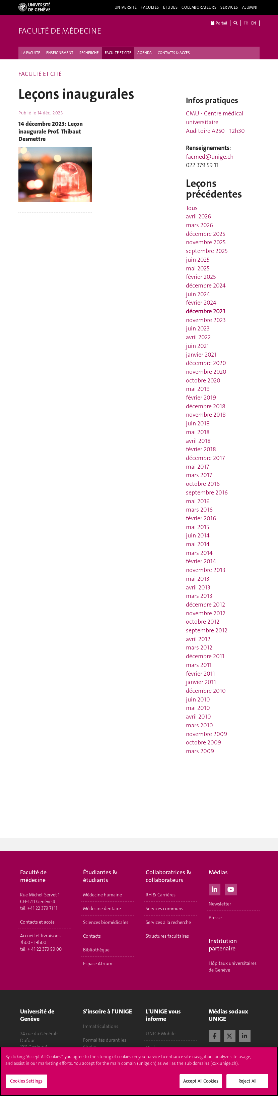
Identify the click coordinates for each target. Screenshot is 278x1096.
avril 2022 (198, 337)
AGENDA (144, 52)
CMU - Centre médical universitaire (215, 117)
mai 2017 (197, 467)
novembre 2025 (205, 242)
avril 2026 (198, 216)
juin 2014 (198, 535)
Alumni (250, 7)
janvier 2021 (201, 355)
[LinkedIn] (214, 888)
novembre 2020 (206, 372)
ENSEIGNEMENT (59, 52)
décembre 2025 (205, 234)
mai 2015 (197, 527)
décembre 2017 (205, 458)
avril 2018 (198, 441)
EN (253, 23)
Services (229, 7)
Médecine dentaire (102, 908)
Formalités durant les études (104, 1043)
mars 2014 (199, 553)
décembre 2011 (205, 656)
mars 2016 (199, 510)
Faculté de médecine (59, 30)
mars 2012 (199, 647)
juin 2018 (198, 423)
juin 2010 (198, 699)
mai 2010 (198, 708)
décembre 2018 (205, 406)
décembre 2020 (206, 363)
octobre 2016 (203, 484)
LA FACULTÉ (30, 52)
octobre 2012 (202, 622)
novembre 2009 (206, 734)
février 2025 (201, 277)
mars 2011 (199, 665)
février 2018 (201, 449)
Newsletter (220, 904)
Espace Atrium (97, 963)
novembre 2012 (205, 613)
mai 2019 (198, 389)
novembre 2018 (206, 415)
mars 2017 (199, 475)
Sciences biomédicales (105, 922)
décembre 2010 (206, 691)
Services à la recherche (168, 922)
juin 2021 (197, 346)
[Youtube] (230, 888)
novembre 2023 (206, 320)
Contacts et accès (37, 922)
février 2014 (201, 561)
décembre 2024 (206, 285)
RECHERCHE (89, 52)
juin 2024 (198, 294)
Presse (215, 918)
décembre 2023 (205, 311)
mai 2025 (197, 268)
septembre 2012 (206, 630)
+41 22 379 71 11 (42, 908)
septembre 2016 (207, 492)
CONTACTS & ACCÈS (174, 52)
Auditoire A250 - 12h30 (215, 131)
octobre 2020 (203, 380)
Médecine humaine (102, 895)
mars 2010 (199, 725)
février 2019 (201, 398)
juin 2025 (197, 260)
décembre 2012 (205, 605)
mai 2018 (198, 432)
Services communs (164, 908)
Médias (153, 1047)
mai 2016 (198, 501)
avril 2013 (198, 587)
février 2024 (201, 303)
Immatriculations (100, 1026)
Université (126, 7)
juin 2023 (198, 328)
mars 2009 (200, 751)
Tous (192, 208)
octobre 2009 (203, 742)
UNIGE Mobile (161, 1034)
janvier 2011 (201, 682)
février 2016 (201, 518)
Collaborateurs (199, 7)
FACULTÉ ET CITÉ (118, 52)
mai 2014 (198, 544)
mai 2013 (197, 579)
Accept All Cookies (200, 1084)
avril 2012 (198, 639)
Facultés (150, 7)
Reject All (247, 1084)
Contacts (92, 936)
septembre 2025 (206, 251)
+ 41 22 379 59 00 (44, 949)
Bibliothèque (96, 950)
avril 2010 (198, 717)
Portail (219, 23)
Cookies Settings (26, 1084)
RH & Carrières (161, 895)
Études (170, 7)
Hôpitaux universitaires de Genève (233, 966)
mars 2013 (199, 596)
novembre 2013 (205, 570)
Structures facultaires (167, 936)
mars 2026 (199, 225)
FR (246, 23)
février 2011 (200, 674)
